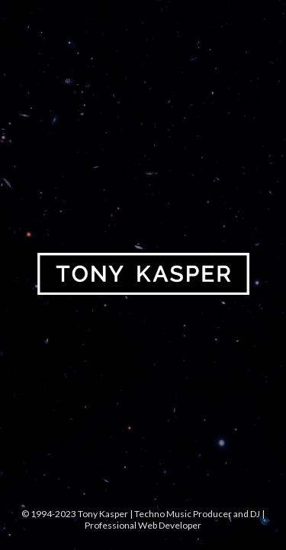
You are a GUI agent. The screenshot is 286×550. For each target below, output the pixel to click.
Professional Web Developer (143, 525)
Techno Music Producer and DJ (197, 513)
